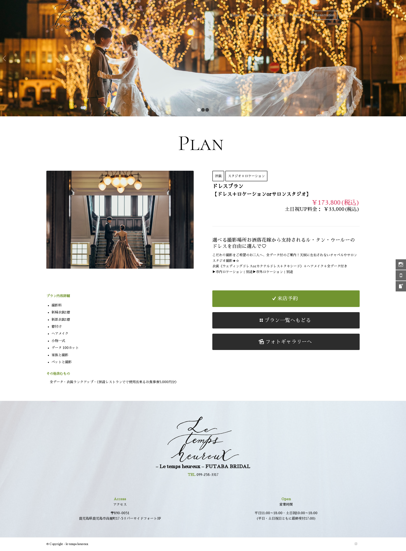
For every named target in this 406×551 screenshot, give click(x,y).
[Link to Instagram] (356, 15)
